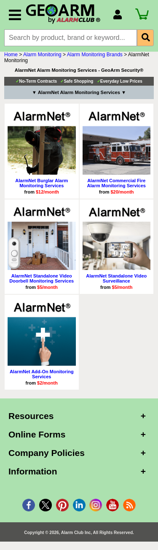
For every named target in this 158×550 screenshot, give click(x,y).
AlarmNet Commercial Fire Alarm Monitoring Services (116, 183)
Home (11, 55)
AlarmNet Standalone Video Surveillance (116, 278)
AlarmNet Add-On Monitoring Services (42, 374)
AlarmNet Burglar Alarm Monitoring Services (41, 183)
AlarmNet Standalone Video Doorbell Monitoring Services (41, 278)
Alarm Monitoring (42, 55)
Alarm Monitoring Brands (95, 55)
